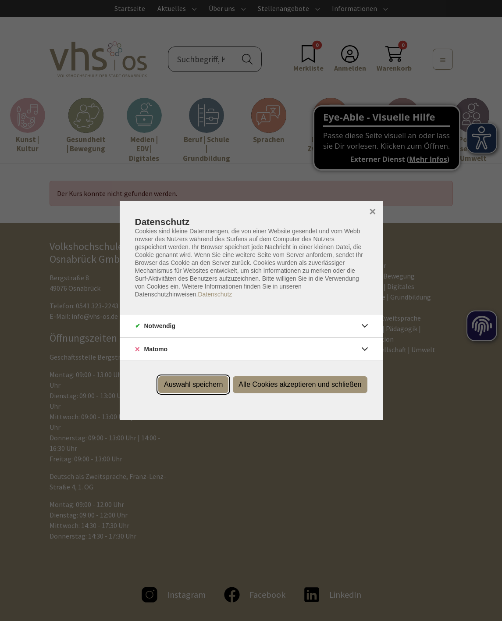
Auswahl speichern (193, 384)
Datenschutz (215, 294)
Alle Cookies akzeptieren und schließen (300, 384)
